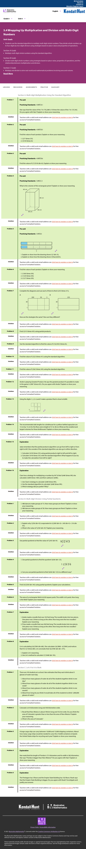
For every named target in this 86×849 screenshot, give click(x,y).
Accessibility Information (48, 827)
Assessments (31, 87)
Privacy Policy (34, 827)
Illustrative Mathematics (16, 831)
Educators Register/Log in (74, 6)
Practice (44, 87)
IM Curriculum (78, 1)
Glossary (55, 87)
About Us (80, 3)
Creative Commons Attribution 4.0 (49, 831)
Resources (17, 87)
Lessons (6, 87)
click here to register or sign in (62, 117)
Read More (8, 73)
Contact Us (79, 4)
